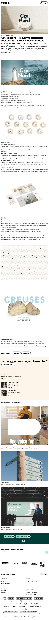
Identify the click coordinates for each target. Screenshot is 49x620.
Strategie (10, 52)
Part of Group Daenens (31, 594)
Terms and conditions (31, 592)
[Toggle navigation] (44, 2)
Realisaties (7, 35)
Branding (3, 52)
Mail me (10, 387)
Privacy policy (29, 589)
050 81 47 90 (31, 580)
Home (2, 35)
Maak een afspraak (13, 386)
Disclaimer (28, 591)
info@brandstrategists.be (32, 581)
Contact (28, 578)
